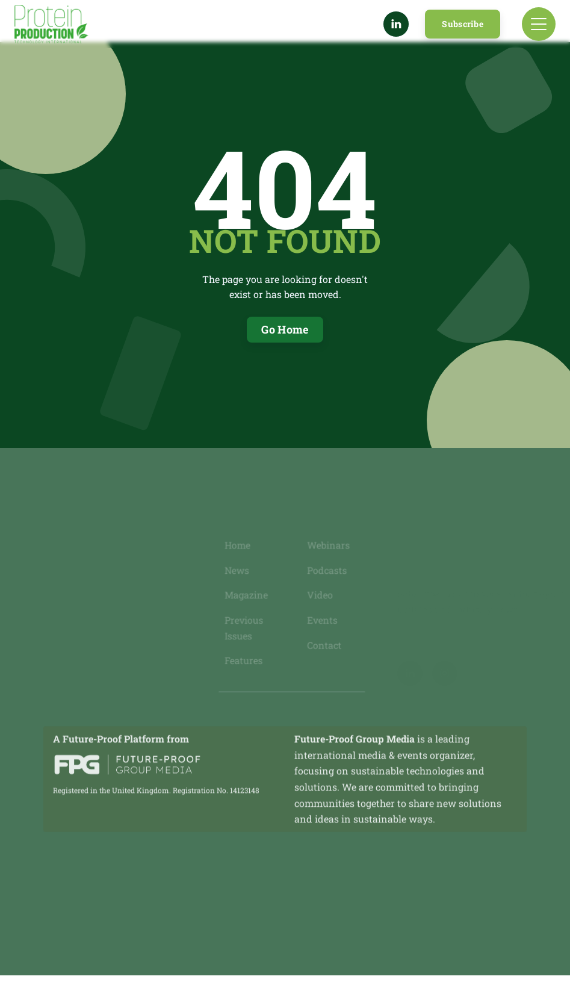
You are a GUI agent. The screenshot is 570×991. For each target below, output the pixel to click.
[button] (539, 24)
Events (322, 620)
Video (319, 595)
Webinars (328, 546)
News (238, 571)
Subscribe (462, 24)
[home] (51, 24)
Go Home (285, 329)
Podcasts (326, 571)
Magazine (247, 595)
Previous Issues (245, 627)
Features (244, 660)
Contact (324, 644)
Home (238, 546)
